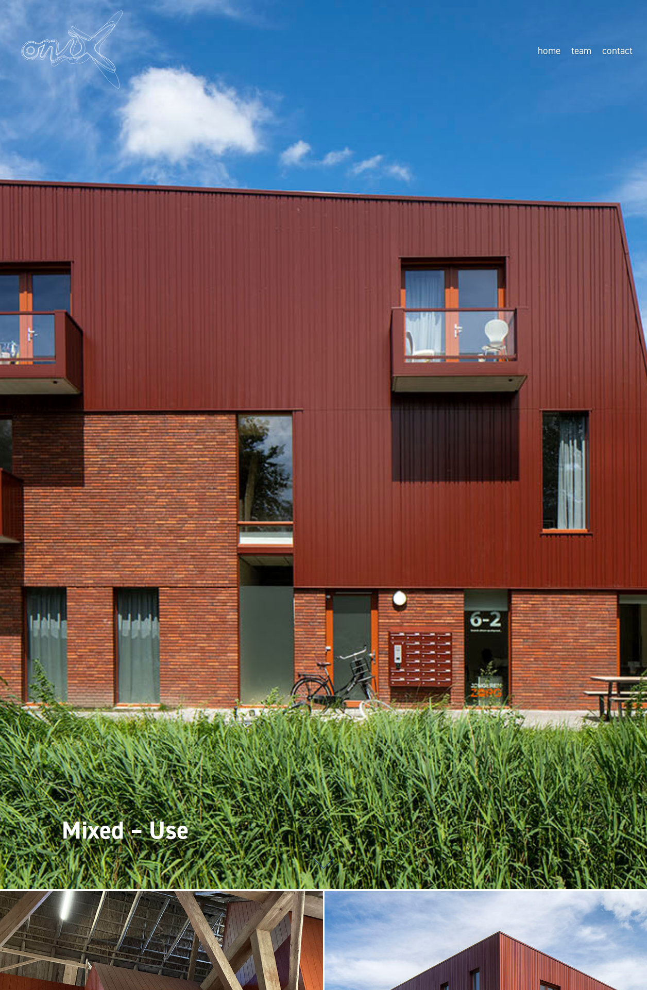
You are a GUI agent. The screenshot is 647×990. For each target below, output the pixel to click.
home (549, 50)
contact (617, 50)
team (581, 50)
